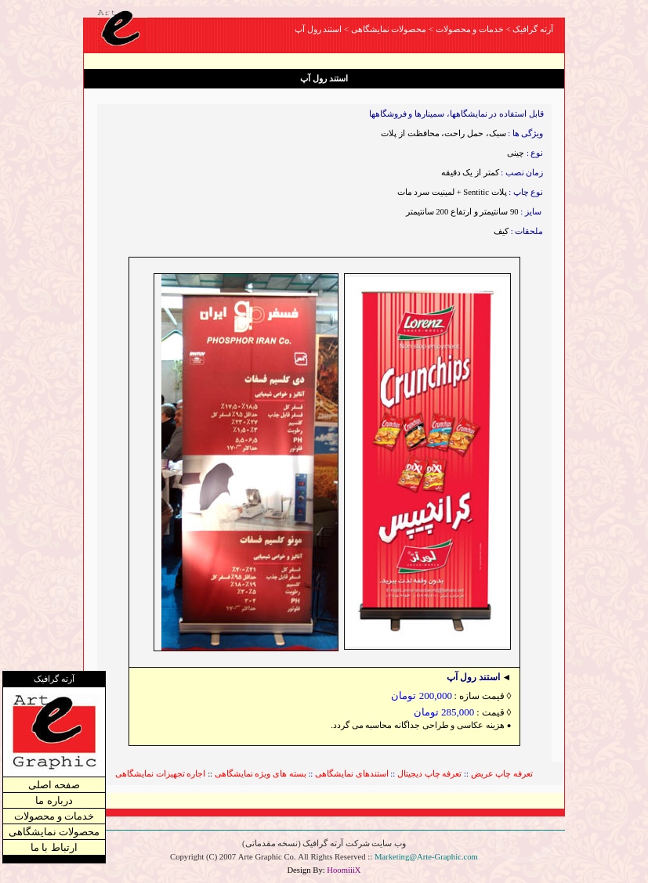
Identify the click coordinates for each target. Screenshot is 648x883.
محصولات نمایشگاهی (54, 828)
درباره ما (53, 797)
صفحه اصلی (54, 781)
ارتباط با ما (54, 844)
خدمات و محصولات (54, 813)
